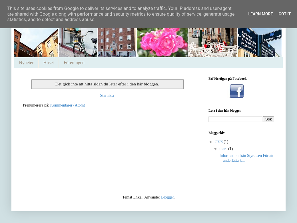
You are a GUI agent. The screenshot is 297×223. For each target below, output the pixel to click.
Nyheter (26, 62)
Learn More (260, 14)
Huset (48, 62)
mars (223, 149)
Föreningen (74, 62)
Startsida (107, 95)
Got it (284, 14)
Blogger (167, 197)
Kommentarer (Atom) (67, 105)
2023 (219, 142)
